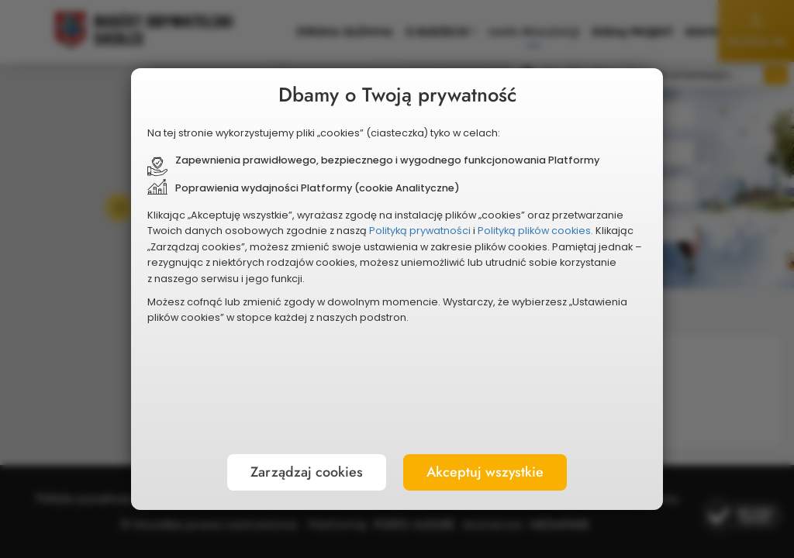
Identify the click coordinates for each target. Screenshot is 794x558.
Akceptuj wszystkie (472, 411)
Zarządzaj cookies (319, 411)
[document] (397, 279)
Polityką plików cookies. (342, 282)
